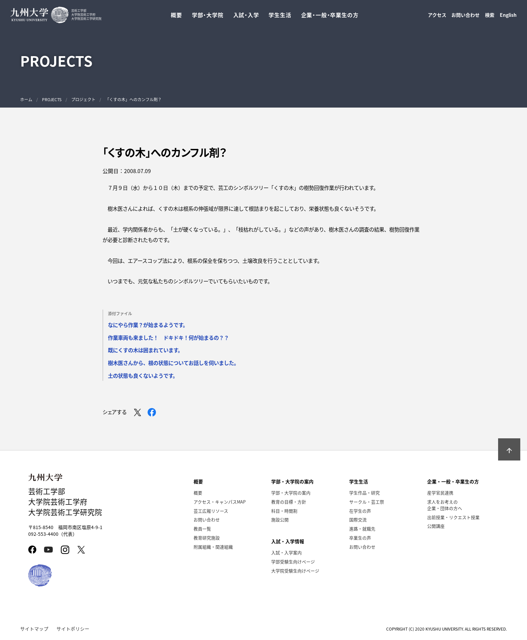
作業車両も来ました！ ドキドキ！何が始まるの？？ (168, 337)
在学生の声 (360, 511)
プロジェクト (83, 99)
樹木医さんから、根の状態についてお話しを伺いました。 (173, 362)
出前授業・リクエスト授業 (453, 517)
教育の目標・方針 (288, 501)
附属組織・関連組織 (213, 547)
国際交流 (358, 519)
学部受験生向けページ (293, 561)
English (508, 17)
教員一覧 (202, 528)
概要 (198, 492)
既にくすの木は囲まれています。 (145, 350)
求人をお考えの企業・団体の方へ (444, 504)
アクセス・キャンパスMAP (220, 501)
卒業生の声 (360, 537)
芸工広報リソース (211, 511)
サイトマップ (34, 628)
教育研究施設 (207, 537)
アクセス (437, 17)
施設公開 (280, 519)
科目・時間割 (284, 511)
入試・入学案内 (286, 552)
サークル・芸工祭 (366, 501)
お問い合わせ (465, 17)
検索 (489, 17)
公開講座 (436, 526)
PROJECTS (52, 99)
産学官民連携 (440, 492)
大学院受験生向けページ (295, 570)
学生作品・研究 (364, 492)
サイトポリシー (72, 628)
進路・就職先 (362, 528)
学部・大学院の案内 (291, 492)
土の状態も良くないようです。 (143, 375)
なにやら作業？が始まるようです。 (148, 324)
